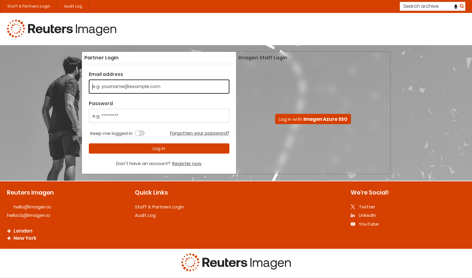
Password (101, 103)
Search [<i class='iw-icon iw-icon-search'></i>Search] (462, 6)
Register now (187, 163)
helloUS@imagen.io (28, 215)
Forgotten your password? (199, 133)
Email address (106, 74)
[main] (236, 113)
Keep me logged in (111, 133)
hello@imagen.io (32, 207)
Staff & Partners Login (28, 6)
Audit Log (73, 6)
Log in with (313, 119)
